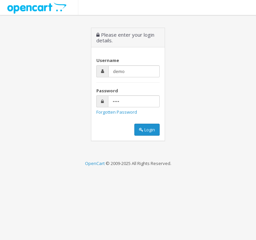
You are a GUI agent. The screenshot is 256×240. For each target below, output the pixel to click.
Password (107, 91)
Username (107, 60)
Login (147, 130)
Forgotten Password (116, 112)
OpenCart (95, 163)
